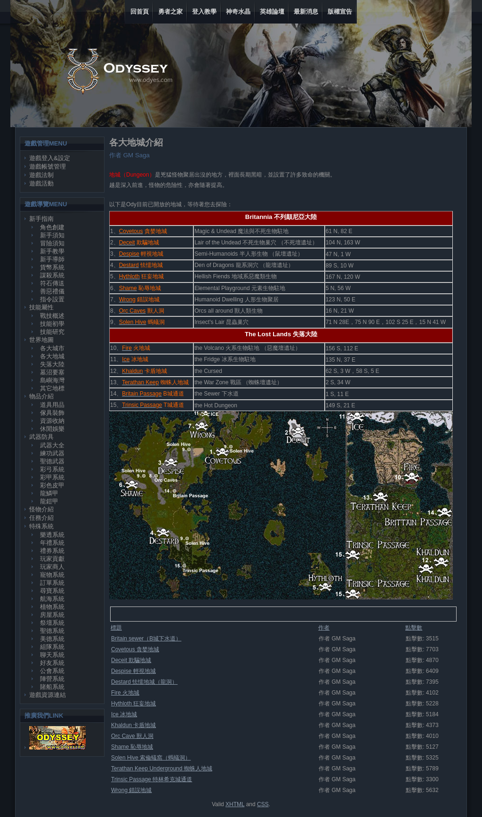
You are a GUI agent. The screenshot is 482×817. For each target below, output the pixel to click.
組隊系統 (52, 646)
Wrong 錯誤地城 (131, 790)
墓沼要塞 (52, 372)
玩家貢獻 (52, 558)
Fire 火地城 (125, 692)
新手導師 (52, 259)
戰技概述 (52, 315)
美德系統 (52, 638)
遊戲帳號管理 (47, 166)
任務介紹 (41, 517)
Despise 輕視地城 (133, 671)
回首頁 (139, 11)
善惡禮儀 (52, 291)
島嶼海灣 (52, 380)
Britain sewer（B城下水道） (146, 638)
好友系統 (52, 662)
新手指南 (41, 218)
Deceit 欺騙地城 (131, 660)
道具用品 (52, 404)
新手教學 (52, 251)
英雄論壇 (272, 11)
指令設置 (52, 299)
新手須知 (52, 235)
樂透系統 (52, 534)
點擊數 (413, 627)
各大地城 (52, 356)
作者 (323, 627)
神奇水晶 (238, 11)
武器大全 (52, 445)
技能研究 (52, 331)
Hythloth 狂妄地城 (133, 703)
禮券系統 (52, 550)
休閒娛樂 (52, 428)
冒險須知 (52, 243)
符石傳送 (52, 283)
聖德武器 (52, 461)
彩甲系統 (52, 477)
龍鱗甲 (49, 493)
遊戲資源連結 (47, 694)
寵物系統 (52, 574)
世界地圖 (41, 339)
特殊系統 (41, 526)
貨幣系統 (52, 267)
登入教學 (204, 11)
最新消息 (306, 11)
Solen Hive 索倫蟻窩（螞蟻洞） (151, 757)
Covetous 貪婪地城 (135, 649)
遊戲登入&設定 (49, 158)
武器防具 (41, 436)
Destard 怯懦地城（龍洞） (144, 682)
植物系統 (52, 606)
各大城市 (52, 348)
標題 (116, 627)
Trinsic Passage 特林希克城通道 (151, 779)
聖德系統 (52, 630)
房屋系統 (52, 614)
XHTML (234, 804)
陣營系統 (52, 678)
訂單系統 (52, 582)
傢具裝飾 (52, 412)
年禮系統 (52, 542)
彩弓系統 (52, 469)
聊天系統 (52, 654)
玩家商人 (52, 566)
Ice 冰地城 (124, 714)
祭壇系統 (52, 622)
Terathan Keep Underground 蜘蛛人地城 (161, 768)
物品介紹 (41, 396)
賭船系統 (52, 686)
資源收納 (52, 420)
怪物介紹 (41, 509)
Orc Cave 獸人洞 (132, 736)
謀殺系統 (52, 275)
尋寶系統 (52, 590)
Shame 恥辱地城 (132, 747)
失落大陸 (52, 364)
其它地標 (52, 388)
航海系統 (52, 598)
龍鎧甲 (49, 501)
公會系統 (52, 670)
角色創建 (52, 227)
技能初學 (52, 323)
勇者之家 (170, 11)
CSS (263, 804)
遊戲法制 (41, 174)
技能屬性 (41, 307)
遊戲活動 (41, 183)
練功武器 (52, 453)
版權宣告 (340, 11)
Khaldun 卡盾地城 (133, 725)
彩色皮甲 (52, 485)
